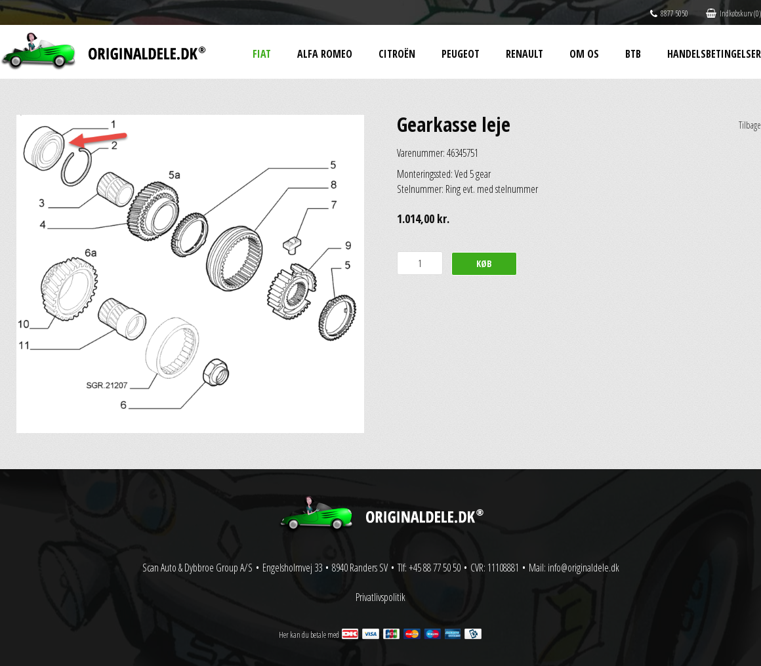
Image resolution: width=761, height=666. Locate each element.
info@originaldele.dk (583, 567)
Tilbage (750, 125)
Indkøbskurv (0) (733, 13)
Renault (524, 54)
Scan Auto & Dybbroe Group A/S (197, 567)
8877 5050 (669, 13)
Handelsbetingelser (714, 54)
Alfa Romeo (324, 54)
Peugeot (461, 54)
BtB (633, 54)
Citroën (397, 54)
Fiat (262, 54)
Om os (584, 54)
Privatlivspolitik (380, 597)
